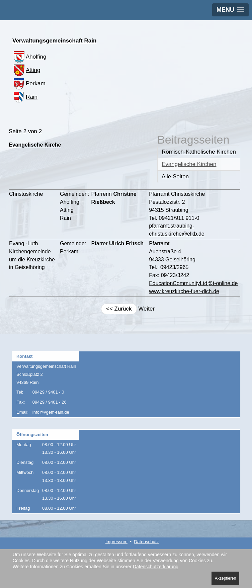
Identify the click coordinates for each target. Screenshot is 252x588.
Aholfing (29, 57)
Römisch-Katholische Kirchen (199, 152)
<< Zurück (119, 309)
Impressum (116, 541)
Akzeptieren (225, 578)
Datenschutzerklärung (155, 566)
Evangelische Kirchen (189, 164)
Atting (26, 70)
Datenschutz (146, 541)
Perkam (29, 83)
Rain (24, 97)
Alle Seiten (175, 176)
